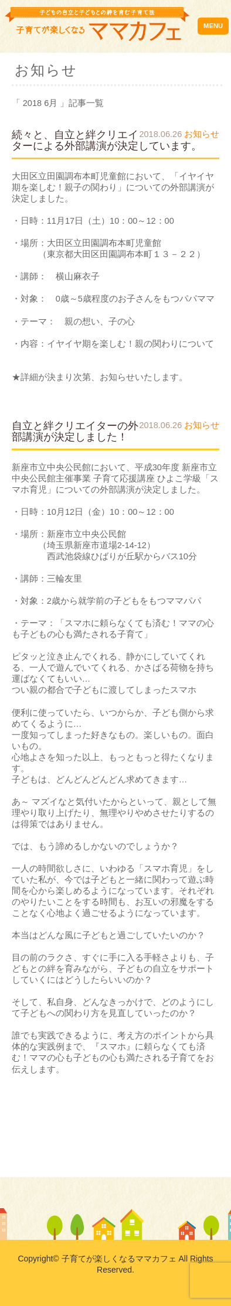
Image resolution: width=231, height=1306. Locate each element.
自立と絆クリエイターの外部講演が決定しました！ (75, 431)
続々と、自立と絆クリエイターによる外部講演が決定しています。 (107, 140)
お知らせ (201, 134)
